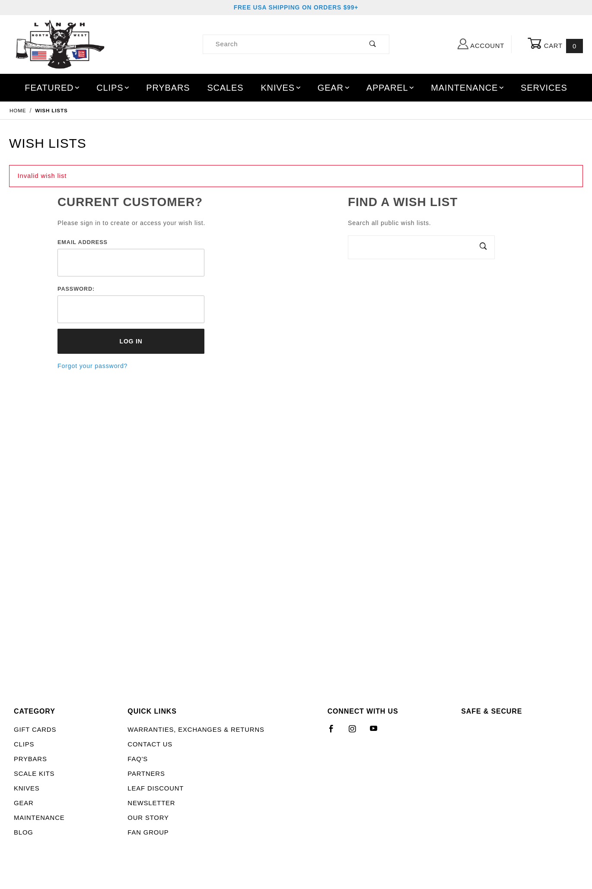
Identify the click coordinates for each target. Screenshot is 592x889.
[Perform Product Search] (373, 44)
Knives (281, 87)
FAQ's (137, 759)
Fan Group (148, 832)
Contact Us (149, 744)
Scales (225, 87)
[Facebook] (335, 732)
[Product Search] (280, 44)
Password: (76, 289)
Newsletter (151, 803)
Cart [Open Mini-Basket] (555, 45)
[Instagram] (356, 732)
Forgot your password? (92, 365)
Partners (146, 773)
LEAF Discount (155, 788)
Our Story (148, 817)
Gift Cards (35, 729)
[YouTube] (377, 732)
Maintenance (468, 87)
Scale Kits (34, 773)
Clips (113, 87)
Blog (23, 832)
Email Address (82, 242)
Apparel (390, 87)
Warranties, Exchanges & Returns (195, 729)
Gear (334, 87)
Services (544, 87)
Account (481, 43)
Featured (53, 87)
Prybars (168, 87)
